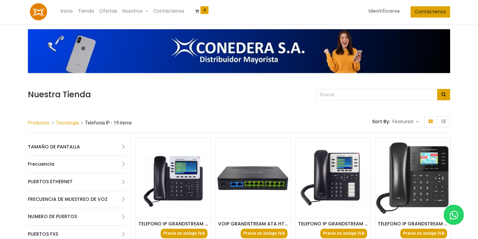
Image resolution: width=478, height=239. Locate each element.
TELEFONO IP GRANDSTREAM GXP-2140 (173, 224)
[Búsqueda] (443, 94)
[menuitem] (66, 11)
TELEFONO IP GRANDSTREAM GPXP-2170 (412, 224)
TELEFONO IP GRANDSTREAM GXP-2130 (333, 224)
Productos (38, 122)
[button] (405, 122)
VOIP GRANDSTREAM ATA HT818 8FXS (253, 224)
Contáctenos (430, 11)
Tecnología (67, 122)
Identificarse (384, 11)
